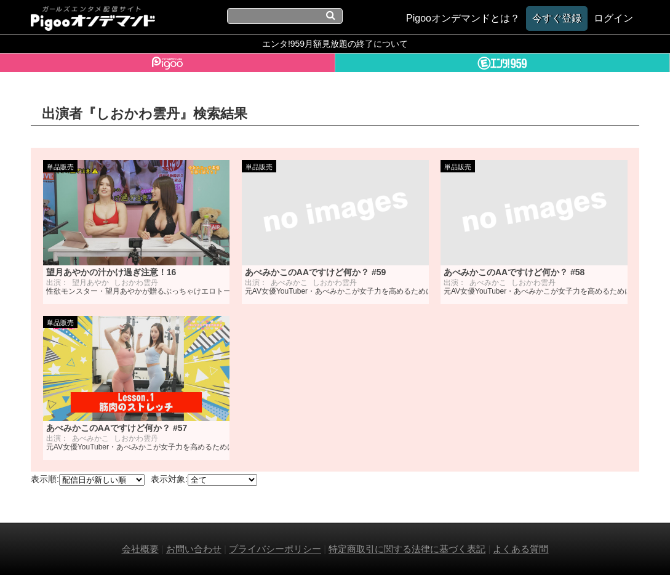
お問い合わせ (193, 549)
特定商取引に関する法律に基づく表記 (407, 549)
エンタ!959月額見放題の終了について (335, 44)
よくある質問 (520, 549)
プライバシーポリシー (275, 549)
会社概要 (140, 549)
